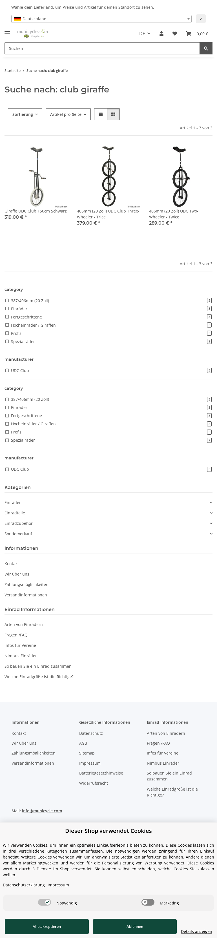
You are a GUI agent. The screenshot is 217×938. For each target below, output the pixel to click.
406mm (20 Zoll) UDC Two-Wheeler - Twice (173, 214)
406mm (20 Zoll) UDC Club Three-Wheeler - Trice (108, 214)
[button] (161, 33)
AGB (83, 743)
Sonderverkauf (18, 533)
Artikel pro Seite (65, 114)
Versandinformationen (26, 595)
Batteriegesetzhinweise (101, 773)
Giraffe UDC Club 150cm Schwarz (36, 211)
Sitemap (87, 753)
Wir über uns (17, 574)
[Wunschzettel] (174, 33)
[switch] (44, 902)
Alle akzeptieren (42, 926)
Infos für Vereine (20, 645)
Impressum (90, 763)
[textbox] (101, 19)
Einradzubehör (19, 523)
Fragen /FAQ (16, 635)
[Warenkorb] (196, 33)
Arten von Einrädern (24, 624)
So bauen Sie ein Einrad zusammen (38, 666)
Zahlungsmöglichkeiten (26, 584)
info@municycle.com (42, 810)
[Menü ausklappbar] (7, 30)
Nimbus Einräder (21, 655)
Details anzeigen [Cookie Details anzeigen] (187, 931)
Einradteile (15, 513)
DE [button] (142, 33)
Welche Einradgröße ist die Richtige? (39, 676)
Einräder (13, 502)
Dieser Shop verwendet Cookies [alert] (108, 831)
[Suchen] (102, 48)
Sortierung (22, 114)
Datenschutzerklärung (24, 885)
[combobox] (101, 19)
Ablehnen (121, 926)
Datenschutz (91, 733)
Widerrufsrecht (93, 783)
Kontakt (12, 563)
